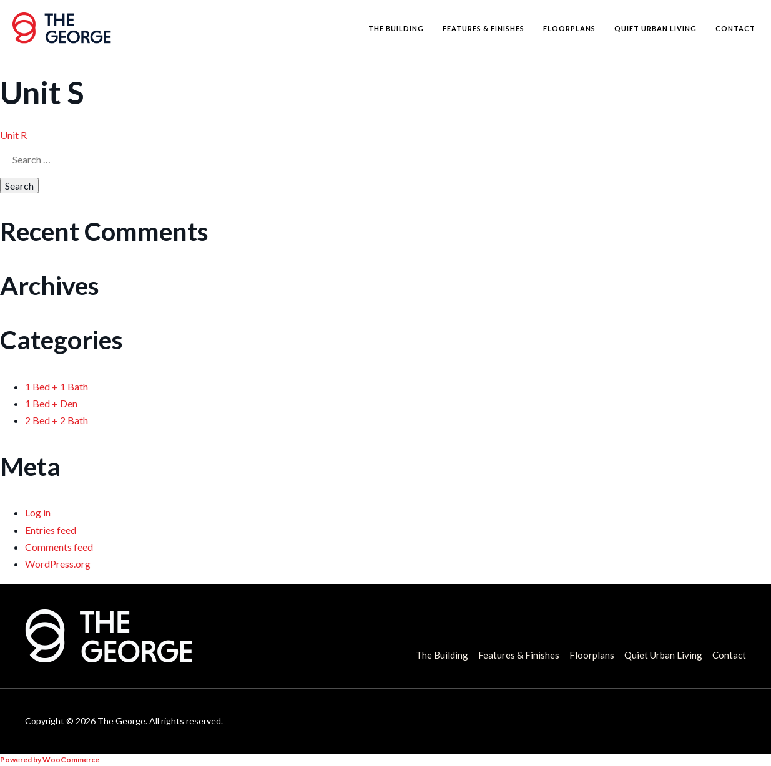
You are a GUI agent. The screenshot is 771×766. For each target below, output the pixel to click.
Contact (735, 28)
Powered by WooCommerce (49, 759)
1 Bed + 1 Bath (56, 386)
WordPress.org (58, 564)
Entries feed (50, 530)
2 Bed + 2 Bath (56, 420)
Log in (38, 512)
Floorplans (569, 28)
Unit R (13, 135)
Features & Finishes (483, 28)
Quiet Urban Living (655, 28)
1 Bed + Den (51, 403)
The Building (396, 28)
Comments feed (59, 547)
